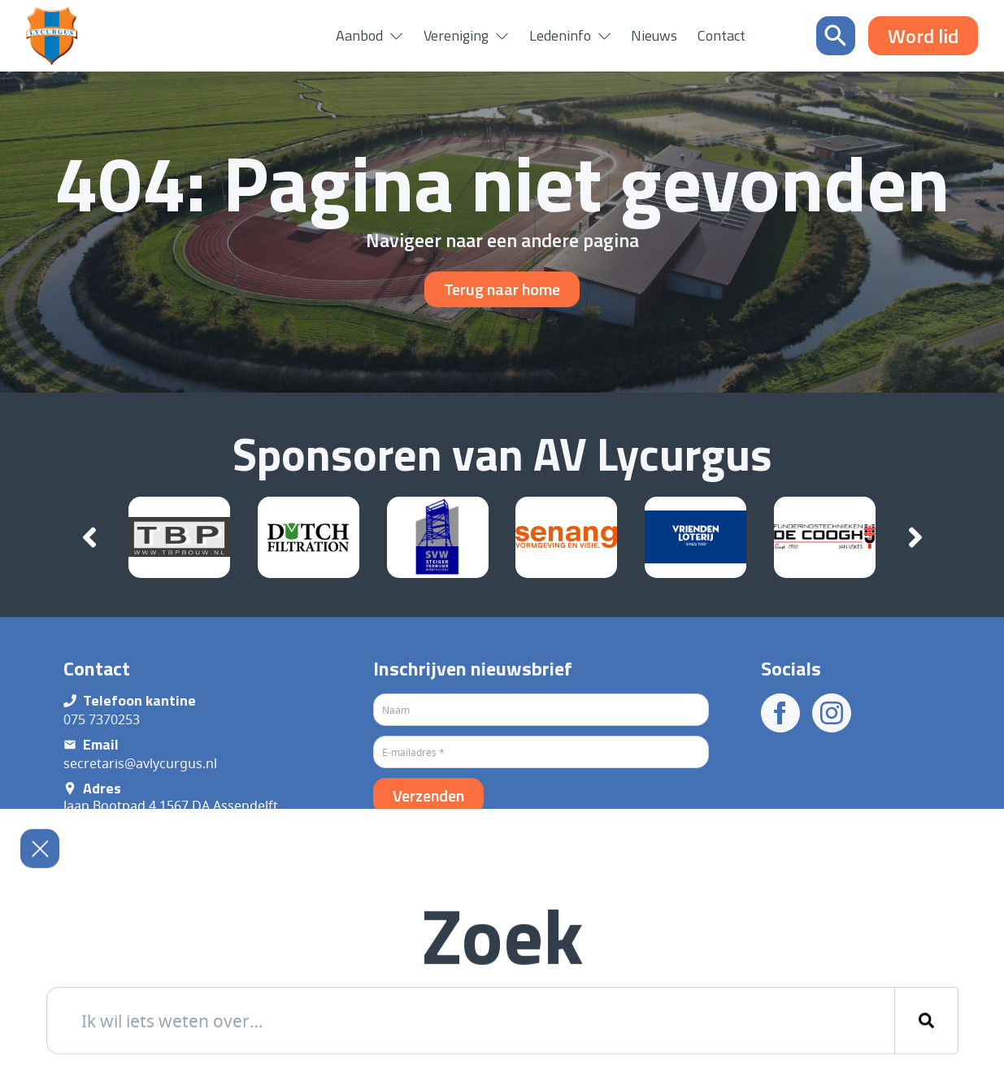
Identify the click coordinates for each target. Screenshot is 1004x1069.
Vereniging (456, 35)
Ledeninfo (560, 35)
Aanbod (359, 35)
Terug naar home (502, 289)
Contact (721, 35)
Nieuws (654, 35)
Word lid (923, 35)
